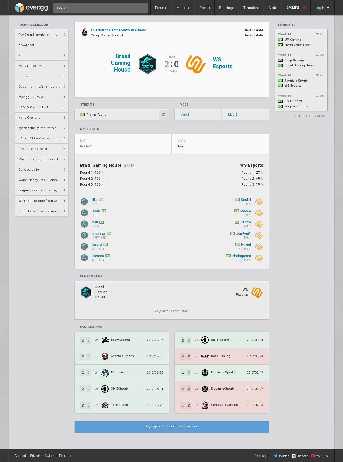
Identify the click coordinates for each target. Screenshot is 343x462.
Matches (183, 8)
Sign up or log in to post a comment (172, 426)
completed (287, 25)
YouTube (320, 456)
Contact (20, 456)
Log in (322, 8)
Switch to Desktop (58, 456)
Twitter (281, 456)
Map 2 (232, 114)
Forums (161, 8)
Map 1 (184, 114)
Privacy (35, 456)
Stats (272, 8)
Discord (299, 456)
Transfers (251, 8)
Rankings (226, 8)
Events (204, 8)
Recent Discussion (33, 25)
